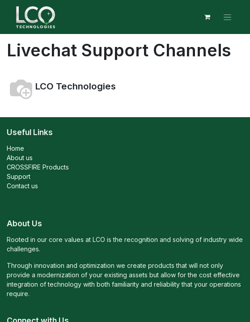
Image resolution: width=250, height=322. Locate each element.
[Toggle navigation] (227, 17)
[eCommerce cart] (207, 17)
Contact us (22, 186)
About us (20, 157)
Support (18, 176)
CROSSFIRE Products (38, 167)
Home (15, 148)
